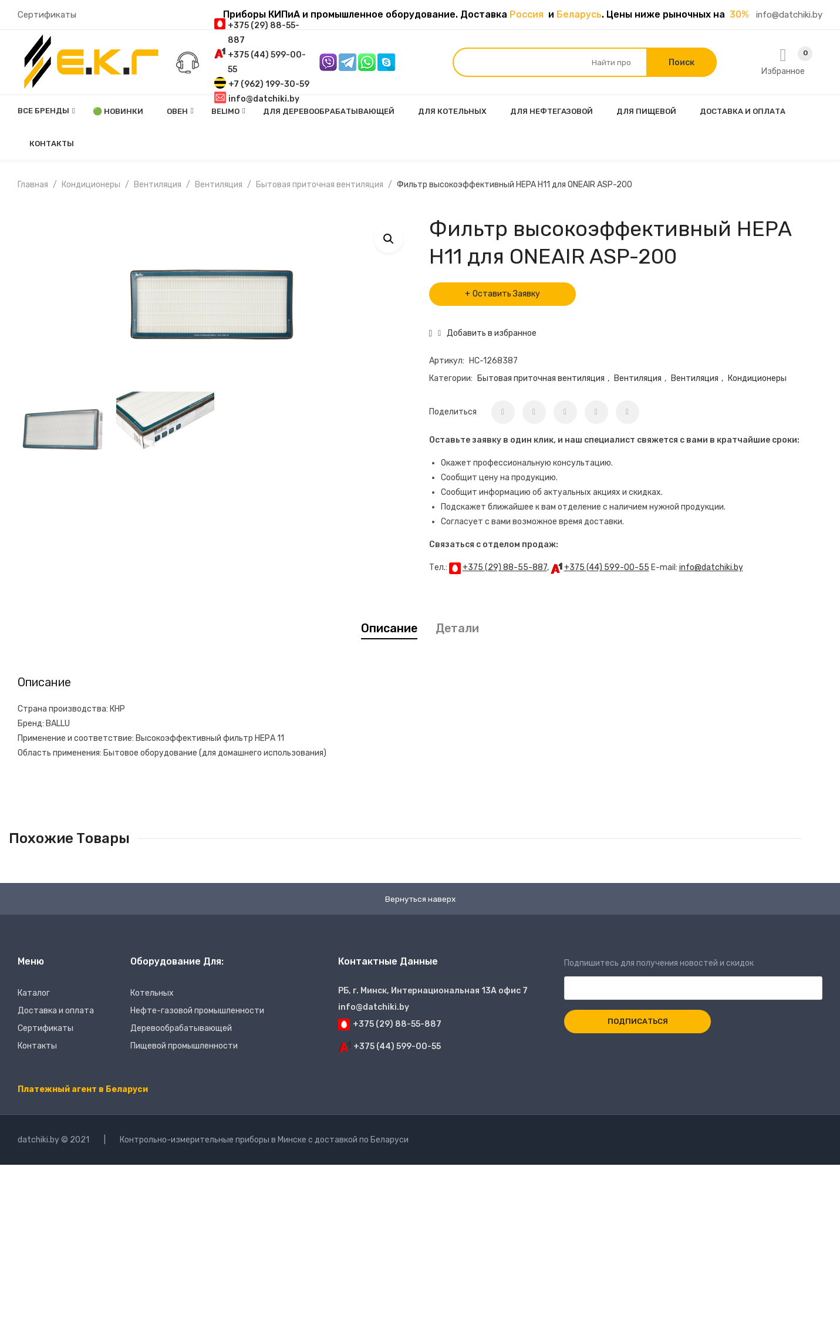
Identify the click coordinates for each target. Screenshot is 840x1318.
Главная (33, 185)
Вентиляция (157, 185)
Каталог (34, 994)
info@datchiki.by (789, 14)
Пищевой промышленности (184, 1046)
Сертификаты (47, 14)
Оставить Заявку (506, 294)
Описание (389, 628)
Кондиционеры (91, 185)
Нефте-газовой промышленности (197, 1011)
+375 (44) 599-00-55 (606, 567)
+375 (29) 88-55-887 (505, 567)
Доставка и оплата (56, 1011)
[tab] (389, 628)
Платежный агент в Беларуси (83, 1090)
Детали (457, 628)
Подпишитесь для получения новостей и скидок (693, 976)
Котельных (152, 994)
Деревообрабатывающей (181, 1029)
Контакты (37, 1046)
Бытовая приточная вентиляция (319, 185)
